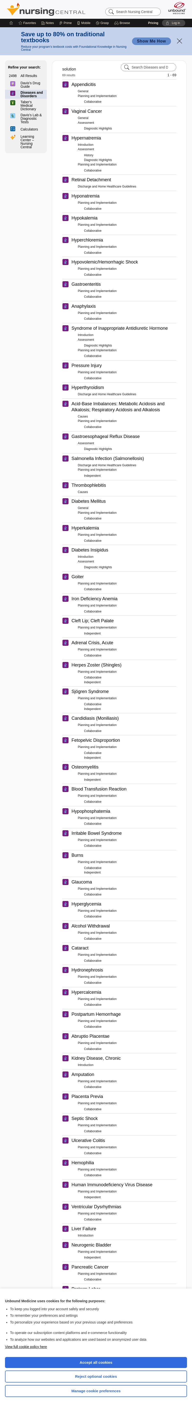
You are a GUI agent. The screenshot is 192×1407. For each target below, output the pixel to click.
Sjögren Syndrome (90, 691)
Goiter (78, 576)
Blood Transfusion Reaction (99, 789)
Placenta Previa (87, 1096)
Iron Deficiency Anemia (95, 598)
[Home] (11, 23)
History (88, 155)
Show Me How (151, 41)
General (83, 91)
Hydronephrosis (87, 970)
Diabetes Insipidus (90, 550)
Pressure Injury (87, 365)
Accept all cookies (96, 1362)
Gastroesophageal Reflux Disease (106, 436)
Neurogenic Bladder (91, 1245)
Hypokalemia (85, 218)
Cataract (80, 948)
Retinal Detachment (91, 179)
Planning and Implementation (97, 96)
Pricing (153, 23)
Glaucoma (82, 882)
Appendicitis (84, 84)
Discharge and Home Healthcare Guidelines (107, 186)
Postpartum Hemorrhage (96, 1014)
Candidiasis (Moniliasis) (95, 718)
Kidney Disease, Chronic (96, 1058)
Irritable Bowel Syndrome (97, 833)
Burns (77, 855)
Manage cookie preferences (96, 1391)
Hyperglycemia (86, 904)
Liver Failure (84, 1228)
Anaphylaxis (84, 306)
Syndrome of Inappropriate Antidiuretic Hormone (120, 328)
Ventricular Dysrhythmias (96, 1206)
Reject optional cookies (96, 1376)
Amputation (83, 1074)
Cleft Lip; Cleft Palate (93, 620)
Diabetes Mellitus (89, 501)
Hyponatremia (86, 196)
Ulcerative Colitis (88, 1140)
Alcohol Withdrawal (91, 926)
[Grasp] (102, 23)
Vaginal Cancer (87, 111)
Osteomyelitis (85, 767)
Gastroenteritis (86, 284)
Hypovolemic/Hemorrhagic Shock (105, 262)
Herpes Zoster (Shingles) (97, 665)
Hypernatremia (86, 138)
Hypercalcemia (86, 992)
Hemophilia (83, 1162)
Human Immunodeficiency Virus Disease (112, 1184)
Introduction (86, 144)
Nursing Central (46, 9)
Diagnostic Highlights (98, 128)
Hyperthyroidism (88, 387)
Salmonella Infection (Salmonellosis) (108, 458)
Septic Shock (85, 1118)
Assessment (86, 122)
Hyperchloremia (87, 240)
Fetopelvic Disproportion (96, 740)
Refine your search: (24, 67)
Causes (83, 416)
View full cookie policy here (26, 1347)
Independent (92, 476)
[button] (123, 23)
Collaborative (93, 102)
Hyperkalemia (85, 528)
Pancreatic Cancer (90, 1267)
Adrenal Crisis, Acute (92, 642)
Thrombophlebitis (89, 485)
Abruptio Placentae (91, 1036)
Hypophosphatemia (91, 811)
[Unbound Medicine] (175, 8)
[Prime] (65, 23)
